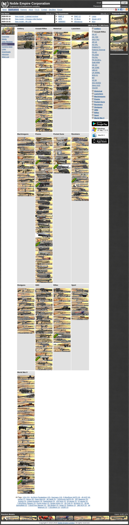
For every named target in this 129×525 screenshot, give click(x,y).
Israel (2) (62, 505)
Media (4, 39)
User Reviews (7, 42)
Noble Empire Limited (66, 523)
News (4, 10)
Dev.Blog (52, 10)
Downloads (6, 52)
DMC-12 (77, 16)
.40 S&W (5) (51, 499)
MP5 (60, 19)
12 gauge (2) (83, 501)
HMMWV (61, 22)
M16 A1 (95, 75)
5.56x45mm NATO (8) (71, 497)
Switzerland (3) (49, 501)
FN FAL (95, 57)
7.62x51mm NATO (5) (65, 499)
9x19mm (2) (78, 503)
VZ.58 (94, 80)
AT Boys (77, 19)
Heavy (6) (30, 499)
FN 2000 (95, 55)
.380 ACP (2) (82, 505)
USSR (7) (21, 499)
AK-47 (94, 34)
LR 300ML (96, 73)
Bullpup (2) (71, 505)
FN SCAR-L (96, 60)
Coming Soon (7, 47)
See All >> (50, 14)
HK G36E (95, 68)
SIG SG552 (96, 83)
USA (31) (26, 497)
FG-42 (94, 52)
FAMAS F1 (96, 47)
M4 (93, 78)
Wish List (5, 57)
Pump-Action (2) (43, 503)
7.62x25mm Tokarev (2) (26, 503)
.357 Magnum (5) (81, 499)
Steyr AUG (96, 85)
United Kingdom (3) (34, 501)
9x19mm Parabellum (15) (40, 497)
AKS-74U (95, 39)
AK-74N (95, 37)
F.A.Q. (37, 10)
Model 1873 (96, 19)
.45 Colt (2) (68, 503)
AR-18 (94, 42)
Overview (5, 37)
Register (124, 6)
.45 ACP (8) (85, 497)
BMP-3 (61, 16)
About (31, 10)
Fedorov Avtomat (98, 50)
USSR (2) (65, 507)
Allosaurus (78, 22)
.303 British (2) (52, 505)
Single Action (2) (56, 503)
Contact (44, 10)
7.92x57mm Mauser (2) (37, 505)
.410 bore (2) (61, 501)
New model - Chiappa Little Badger (28, 19)
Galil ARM (96, 62)
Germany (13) (56, 497)
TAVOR (95, 88)
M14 (93, 22)
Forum (59, 10)
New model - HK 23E (23, 22)
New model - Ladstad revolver (26, 16)
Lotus (94, 16)
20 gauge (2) (72, 501)
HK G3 (94, 65)
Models (5, 44)
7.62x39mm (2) (54, 507)
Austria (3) (22, 501)
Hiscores (5, 54)
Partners (23, 10)
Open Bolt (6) (40, 499)
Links (4, 49)
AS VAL (95, 45)
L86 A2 (94, 70)
